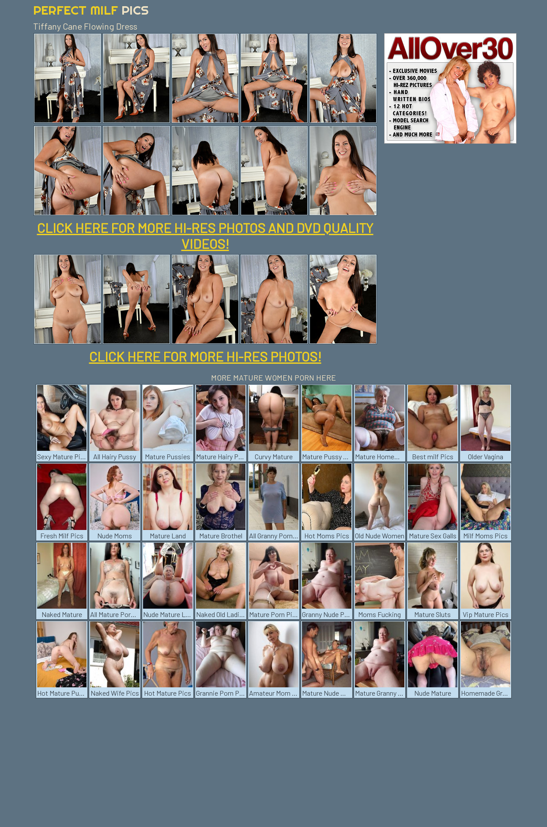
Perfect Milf (91, 10)
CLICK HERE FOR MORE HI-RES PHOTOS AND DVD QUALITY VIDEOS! (205, 236)
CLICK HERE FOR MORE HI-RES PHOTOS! (205, 356)
